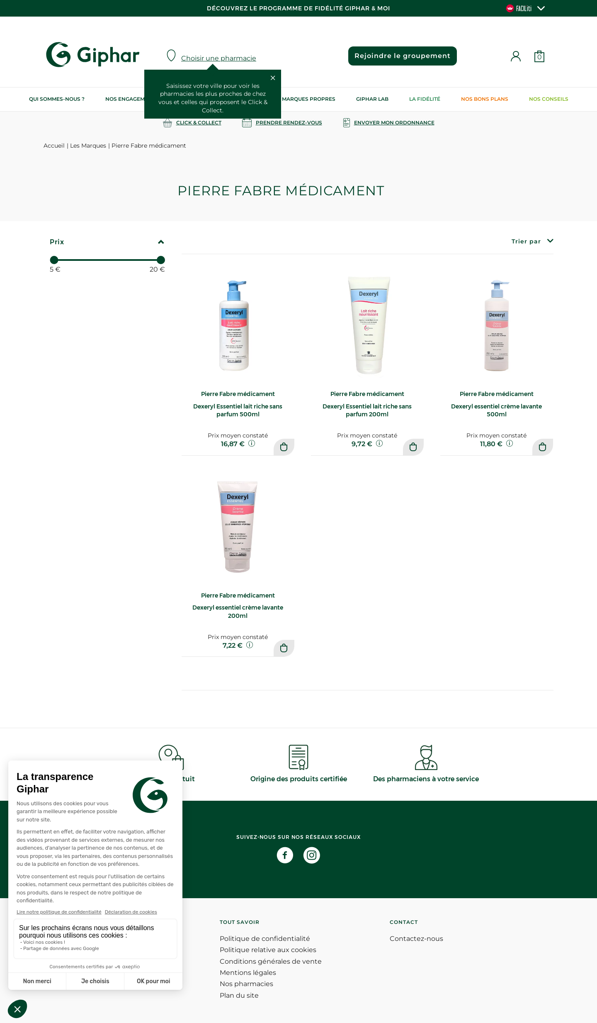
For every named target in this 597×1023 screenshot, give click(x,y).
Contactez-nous (416, 939)
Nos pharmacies (246, 984)
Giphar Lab (372, 99)
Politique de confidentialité (265, 939)
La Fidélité (424, 99)
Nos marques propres (302, 99)
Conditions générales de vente (271, 961)
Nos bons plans (484, 99)
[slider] (54, 260)
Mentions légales (248, 973)
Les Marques (88, 145)
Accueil (54, 145)
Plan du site (239, 995)
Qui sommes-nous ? (57, 99)
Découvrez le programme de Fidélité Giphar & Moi (298, 8)
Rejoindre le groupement (402, 56)
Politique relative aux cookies (268, 950)
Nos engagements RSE (137, 99)
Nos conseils (548, 99)
